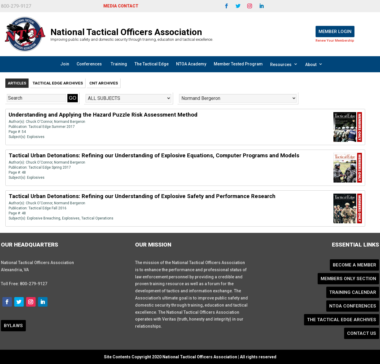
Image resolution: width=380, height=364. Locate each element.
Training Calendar (352, 292)
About (314, 64)
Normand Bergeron (69, 122)
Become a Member (354, 265)
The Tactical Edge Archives (341, 319)
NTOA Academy (191, 64)
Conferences (89, 64)
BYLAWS (13, 325)
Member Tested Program (238, 64)
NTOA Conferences (352, 306)
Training (119, 64)
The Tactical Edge (151, 64)
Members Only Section (348, 278)
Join (64, 64)
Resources (284, 64)
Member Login (335, 31)
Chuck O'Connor (39, 122)
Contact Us (361, 333)
